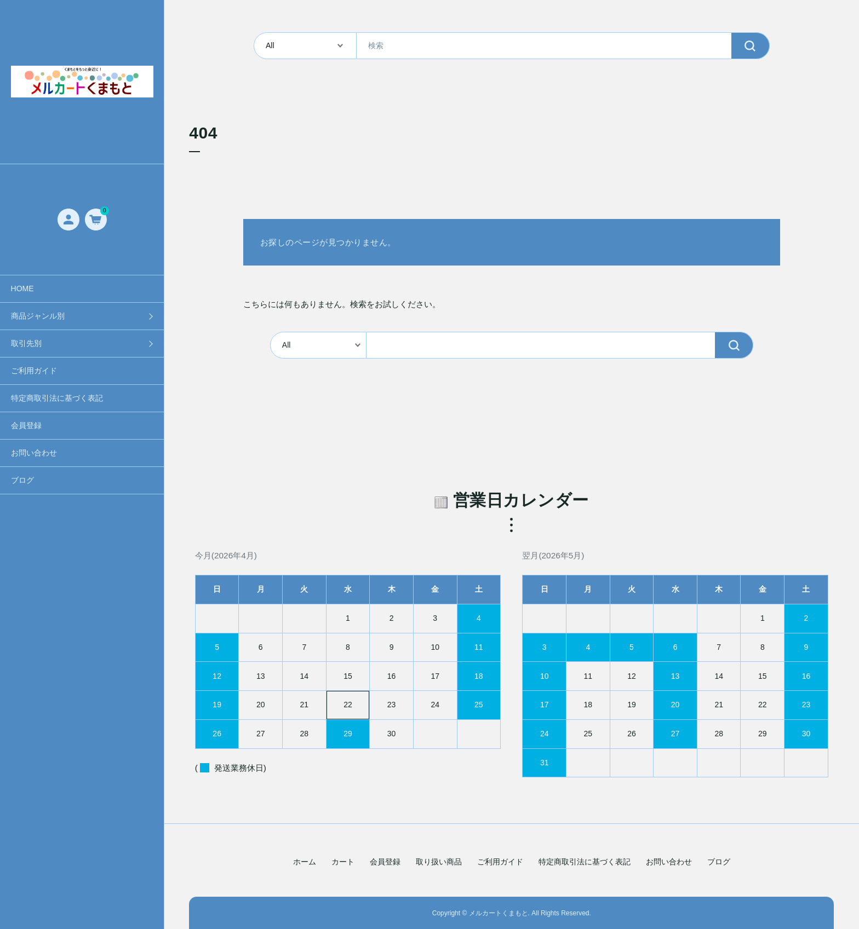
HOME (22, 288)
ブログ (22, 480)
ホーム (304, 861)
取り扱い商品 (439, 861)
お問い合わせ (34, 452)
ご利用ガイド (34, 370)
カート (342, 861)
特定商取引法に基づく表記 (57, 398)
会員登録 (26, 425)
